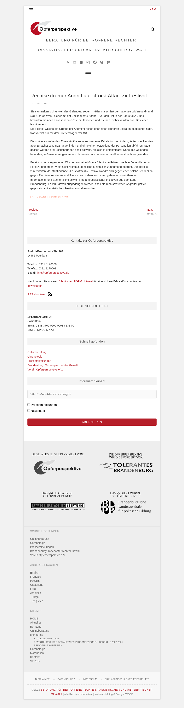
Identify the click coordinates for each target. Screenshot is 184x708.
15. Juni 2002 (38, 106)
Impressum (90, 682)
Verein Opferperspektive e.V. (45, 372)
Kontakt (35, 660)
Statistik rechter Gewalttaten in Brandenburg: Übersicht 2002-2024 (78, 645)
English (34, 575)
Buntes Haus (60, 199)
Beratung (35, 629)
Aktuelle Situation (46, 641)
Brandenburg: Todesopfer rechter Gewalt (52, 367)
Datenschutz (66, 682)
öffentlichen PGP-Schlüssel (76, 283)
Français (35, 579)
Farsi (33, 591)
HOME (34, 621)
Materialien (37, 655)
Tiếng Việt (36, 603)
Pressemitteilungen (39, 363)
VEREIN (35, 664)
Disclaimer (42, 682)
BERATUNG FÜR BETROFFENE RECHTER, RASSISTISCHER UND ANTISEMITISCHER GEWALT (92, 46)
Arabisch (35, 595)
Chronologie (35, 359)
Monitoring (36, 637)
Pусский (35, 583)
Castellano (36, 587)
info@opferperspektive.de (53, 275)
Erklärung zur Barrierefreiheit (127, 682)
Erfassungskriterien (48, 648)
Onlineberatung (37, 354)
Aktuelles (39, 199)
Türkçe (34, 599)
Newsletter (38, 413)
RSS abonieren (39, 297)
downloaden (35, 288)
